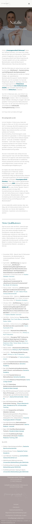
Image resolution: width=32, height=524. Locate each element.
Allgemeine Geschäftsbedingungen (16, 512)
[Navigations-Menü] (29, 3)
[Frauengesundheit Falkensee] (6, 3)
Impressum (16, 507)
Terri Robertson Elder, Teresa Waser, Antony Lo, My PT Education (15, 343)
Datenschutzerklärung (16, 510)
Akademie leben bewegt (10, 388)
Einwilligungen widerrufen (16, 518)
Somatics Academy (21, 300)
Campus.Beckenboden (10, 293)
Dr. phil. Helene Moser (20, 291)
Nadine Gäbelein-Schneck (13, 314)
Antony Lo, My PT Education (20, 349)
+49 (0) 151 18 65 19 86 (16, 487)
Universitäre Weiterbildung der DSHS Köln (16, 462)
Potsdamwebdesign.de (8, 522)
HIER (13, 183)
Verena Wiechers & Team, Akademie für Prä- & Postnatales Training (15, 405)
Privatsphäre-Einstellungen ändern (16, 515)
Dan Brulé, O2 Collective (10, 285)
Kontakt (16, 504)
